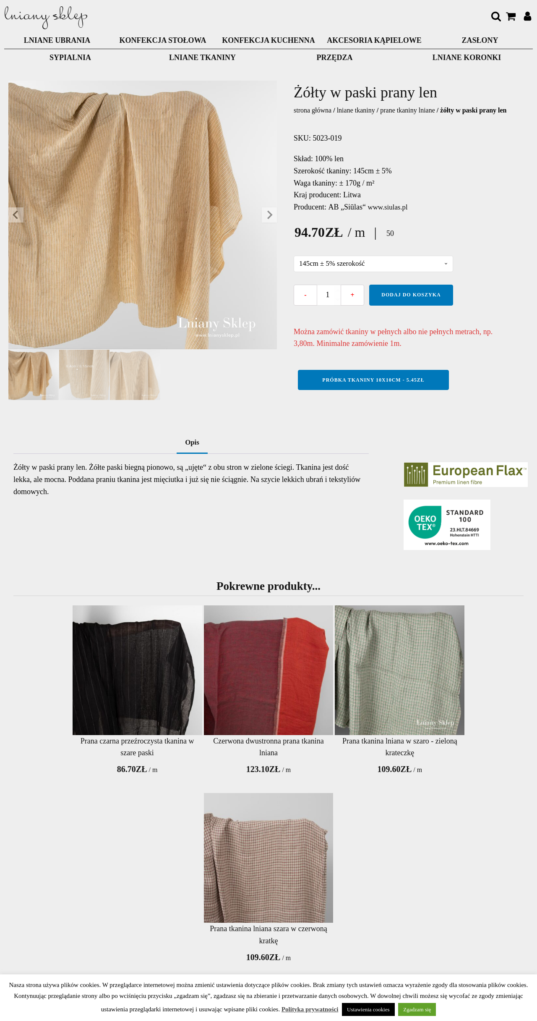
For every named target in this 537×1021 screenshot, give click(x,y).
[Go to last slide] (15, 215)
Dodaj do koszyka (411, 295)
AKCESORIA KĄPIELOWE (374, 40)
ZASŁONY (479, 40)
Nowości (327, 912)
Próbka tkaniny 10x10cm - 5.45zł (373, 380)
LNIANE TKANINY (202, 57)
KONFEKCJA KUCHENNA (268, 40)
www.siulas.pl (389, 207)
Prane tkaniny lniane (407, 110)
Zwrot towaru (247, 948)
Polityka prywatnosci (134, 948)
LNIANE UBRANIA (57, 40)
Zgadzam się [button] (417, 1009)
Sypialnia (70, 57)
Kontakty (134, 912)
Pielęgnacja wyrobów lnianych (328, 936)
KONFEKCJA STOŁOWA (162, 40)
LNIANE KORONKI (467, 57)
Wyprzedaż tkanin (268, 837)
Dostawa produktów (246, 930)
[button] (33, 375)
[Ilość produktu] (329, 295)
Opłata (247, 912)
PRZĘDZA (334, 57)
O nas (134, 930)
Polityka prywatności (310, 1009)
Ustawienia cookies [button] (368, 1009)
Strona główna (312, 110)
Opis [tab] (192, 444)
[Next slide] (269, 215)
